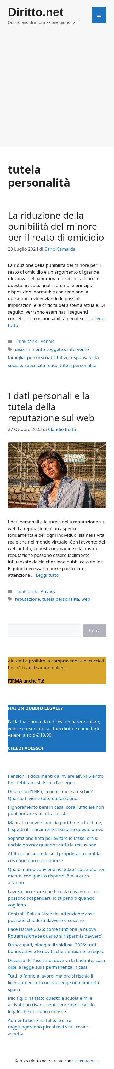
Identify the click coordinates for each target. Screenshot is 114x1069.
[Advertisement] (57, 90)
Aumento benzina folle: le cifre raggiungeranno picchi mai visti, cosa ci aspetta (49, 1027)
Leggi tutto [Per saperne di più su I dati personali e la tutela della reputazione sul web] (47, 575)
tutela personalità (78, 365)
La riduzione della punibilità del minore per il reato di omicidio (56, 226)
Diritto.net (35, 12)
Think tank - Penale (35, 341)
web (86, 599)
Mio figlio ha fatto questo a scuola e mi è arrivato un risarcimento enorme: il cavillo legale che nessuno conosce (51, 1004)
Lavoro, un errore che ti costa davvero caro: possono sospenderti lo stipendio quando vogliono (53, 898)
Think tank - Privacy (35, 591)
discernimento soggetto (40, 349)
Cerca (95, 630)
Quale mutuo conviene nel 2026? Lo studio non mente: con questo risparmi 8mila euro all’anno (57, 876)
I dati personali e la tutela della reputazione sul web (51, 407)
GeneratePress (85, 1060)
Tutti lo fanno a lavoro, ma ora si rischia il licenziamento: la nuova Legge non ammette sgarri (54, 982)
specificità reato (40, 365)
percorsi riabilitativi (47, 357)
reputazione (27, 599)
